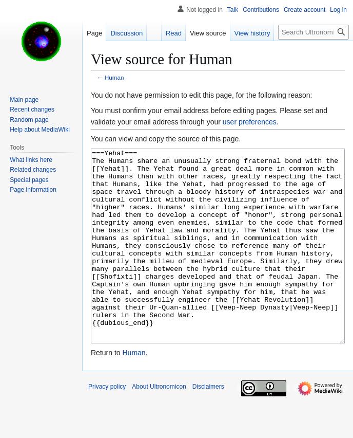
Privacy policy (107, 425)
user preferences (250, 122)
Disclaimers (208, 425)
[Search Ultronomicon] (313, 32)
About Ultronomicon (159, 425)
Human (114, 77)
